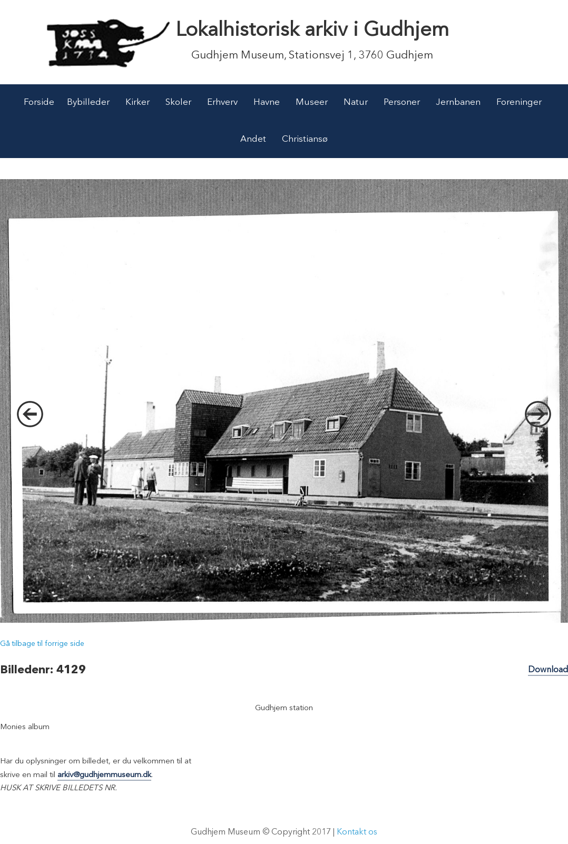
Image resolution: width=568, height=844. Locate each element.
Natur (356, 102)
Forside (39, 102)
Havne (266, 102)
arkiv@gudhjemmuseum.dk (104, 775)
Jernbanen (458, 102)
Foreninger (519, 102)
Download (548, 670)
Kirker (137, 102)
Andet (253, 139)
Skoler (178, 102)
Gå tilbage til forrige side (42, 643)
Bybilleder (88, 102)
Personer (402, 102)
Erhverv (222, 102)
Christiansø (305, 139)
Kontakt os (357, 832)
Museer (312, 102)
